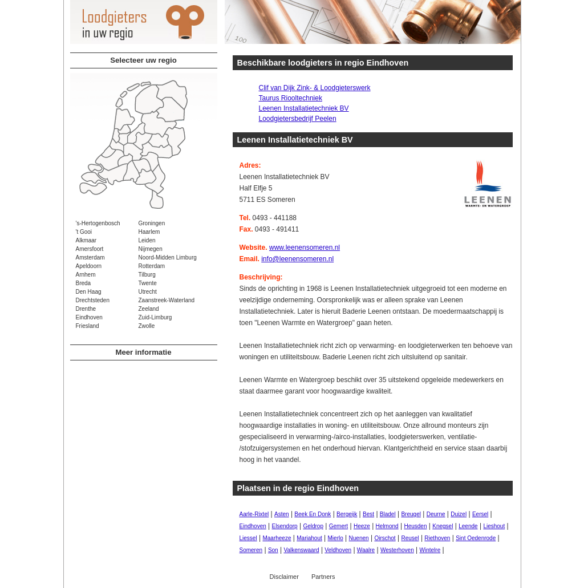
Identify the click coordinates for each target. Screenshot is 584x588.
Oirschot (384, 538)
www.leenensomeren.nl (304, 248)
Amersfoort (90, 249)
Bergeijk (346, 514)
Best (368, 514)
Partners (323, 576)
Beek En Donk (312, 514)
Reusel (410, 538)
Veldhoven (338, 550)
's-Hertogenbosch (98, 223)
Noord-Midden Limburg (168, 257)
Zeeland (149, 309)
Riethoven (437, 538)
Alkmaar (86, 240)
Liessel (248, 538)
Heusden (415, 526)
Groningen (152, 223)
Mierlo (335, 538)
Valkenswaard (301, 550)
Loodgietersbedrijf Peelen (297, 119)
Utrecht (148, 292)
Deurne (436, 514)
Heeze (362, 526)
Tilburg (147, 274)
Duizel (459, 514)
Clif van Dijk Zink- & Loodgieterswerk (315, 88)
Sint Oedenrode (476, 538)
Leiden (147, 240)
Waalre (366, 550)
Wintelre (430, 550)
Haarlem (149, 232)
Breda (83, 283)
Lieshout (494, 526)
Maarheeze (276, 538)
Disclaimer (284, 576)
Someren (251, 550)
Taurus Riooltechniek (290, 98)
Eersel (480, 514)
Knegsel (442, 526)
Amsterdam (90, 257)
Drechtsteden (93, 300)
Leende (468, 526)
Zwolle (147, 326)
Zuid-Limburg (155, 317)
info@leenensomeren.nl (297, 259)
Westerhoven (397, 550)
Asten (281, 514)
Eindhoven (89, 317)
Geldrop (313, 526)
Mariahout (309, 538)
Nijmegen (151, 249)
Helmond (387, 526)
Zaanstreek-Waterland (167, 300)
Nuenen (359, 538)
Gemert (338, 526)
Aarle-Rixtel (254, 514)
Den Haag (89, 292)
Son (273, 550)
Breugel (410, 514)
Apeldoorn (89, 266)
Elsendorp (285, 526)
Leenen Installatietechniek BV (304, 108)
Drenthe (86, 309)
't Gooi (84, 232)
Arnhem (86, 274)
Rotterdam (152, 266)
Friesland (87, 326)
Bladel (388, 514)
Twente (148, 283)
